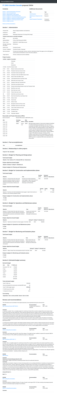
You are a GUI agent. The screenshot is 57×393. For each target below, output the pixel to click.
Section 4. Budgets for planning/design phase (12, 15)
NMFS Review (5, 355)
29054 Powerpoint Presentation (36, 19)
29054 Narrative (33, 14)
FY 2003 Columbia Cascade (12, 5)
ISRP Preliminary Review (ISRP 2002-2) (10, 306)
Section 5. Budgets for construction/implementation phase (14, 17)
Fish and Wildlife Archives (7, 1)
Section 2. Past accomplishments (9, 13)
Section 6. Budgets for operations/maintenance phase (13, 18)
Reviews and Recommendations (9, 23)
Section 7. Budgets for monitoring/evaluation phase (13, 19)
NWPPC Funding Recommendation (9, 388)
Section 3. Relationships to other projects (11, 14)
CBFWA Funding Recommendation (9, 329)
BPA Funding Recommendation (9, 378)
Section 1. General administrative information (11, 11)
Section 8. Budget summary (8, 21)
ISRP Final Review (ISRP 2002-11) (9, 339)
